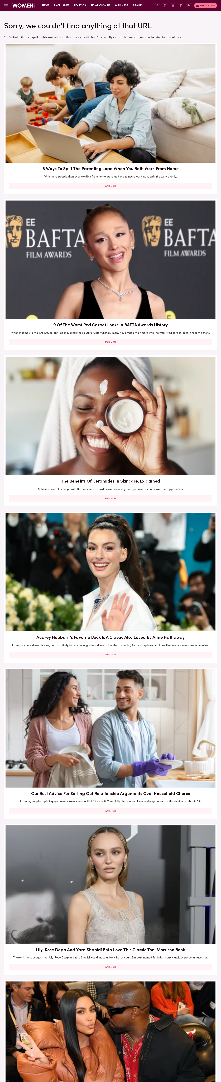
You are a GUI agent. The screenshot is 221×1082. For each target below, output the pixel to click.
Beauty (138, 5)
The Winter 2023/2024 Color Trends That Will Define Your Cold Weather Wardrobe (38, 671)
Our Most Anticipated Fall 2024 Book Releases (38, 380)
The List (170, 1053)
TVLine (59, 1053)
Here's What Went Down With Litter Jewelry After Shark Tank (38, 571)
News (46, 5)
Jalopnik (46, 1053)
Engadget (32, 1053)
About (91, 1030)
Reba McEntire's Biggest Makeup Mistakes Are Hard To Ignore (110, 671)
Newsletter (205, 5)
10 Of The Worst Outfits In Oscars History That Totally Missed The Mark (110, 963)
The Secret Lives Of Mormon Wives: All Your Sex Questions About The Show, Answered (110, 574)
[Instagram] (173, 5)
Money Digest (136, 1053)
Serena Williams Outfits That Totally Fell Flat (38, 863)
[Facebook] (157, 5)
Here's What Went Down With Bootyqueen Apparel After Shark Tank (110, 383)
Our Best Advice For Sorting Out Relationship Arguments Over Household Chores (110, 187)
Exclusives (62, 5)
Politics (80, 5)
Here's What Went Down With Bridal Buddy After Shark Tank (110, 281)
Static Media (90, 1036)
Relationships (100, 5)
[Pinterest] (165, 5)
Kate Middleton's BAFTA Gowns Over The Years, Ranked (110, 866)
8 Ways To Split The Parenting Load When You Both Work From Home (38, 93)
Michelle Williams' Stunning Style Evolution (38, 960)
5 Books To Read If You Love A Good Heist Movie (110, 477)
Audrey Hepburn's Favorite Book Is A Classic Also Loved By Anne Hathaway (38, 187)
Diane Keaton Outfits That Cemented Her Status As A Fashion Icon (183, 769)
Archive (104, 1030)
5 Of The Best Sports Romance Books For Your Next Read (183, 571)
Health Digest (114, 1053)
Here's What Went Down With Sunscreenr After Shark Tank (183, 380)
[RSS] (188, 5)
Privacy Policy (124, 1030)
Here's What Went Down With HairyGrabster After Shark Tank (183, 284)
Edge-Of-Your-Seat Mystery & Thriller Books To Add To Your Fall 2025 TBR (182, 963)
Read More (38, 125)
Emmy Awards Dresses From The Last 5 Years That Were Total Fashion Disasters (183, 866)
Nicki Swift (154, 1053)
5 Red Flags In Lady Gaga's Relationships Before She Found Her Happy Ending (182, 671)
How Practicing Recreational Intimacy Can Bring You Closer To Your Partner (110, 769)
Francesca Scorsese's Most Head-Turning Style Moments (182, 477)
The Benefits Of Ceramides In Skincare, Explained (182, 90)
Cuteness (73, 1053)
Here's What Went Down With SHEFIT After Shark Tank (38, 765)
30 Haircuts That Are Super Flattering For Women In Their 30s (38, 481)
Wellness (121, 5)
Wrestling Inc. (186, 1053)
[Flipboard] (181, 5)
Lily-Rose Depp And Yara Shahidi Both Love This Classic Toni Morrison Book (183, 187)
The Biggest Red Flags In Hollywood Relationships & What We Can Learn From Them (38, 287)
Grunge (97, 1053)
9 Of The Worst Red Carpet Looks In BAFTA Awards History (110, 90)
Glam (86, 1053)
